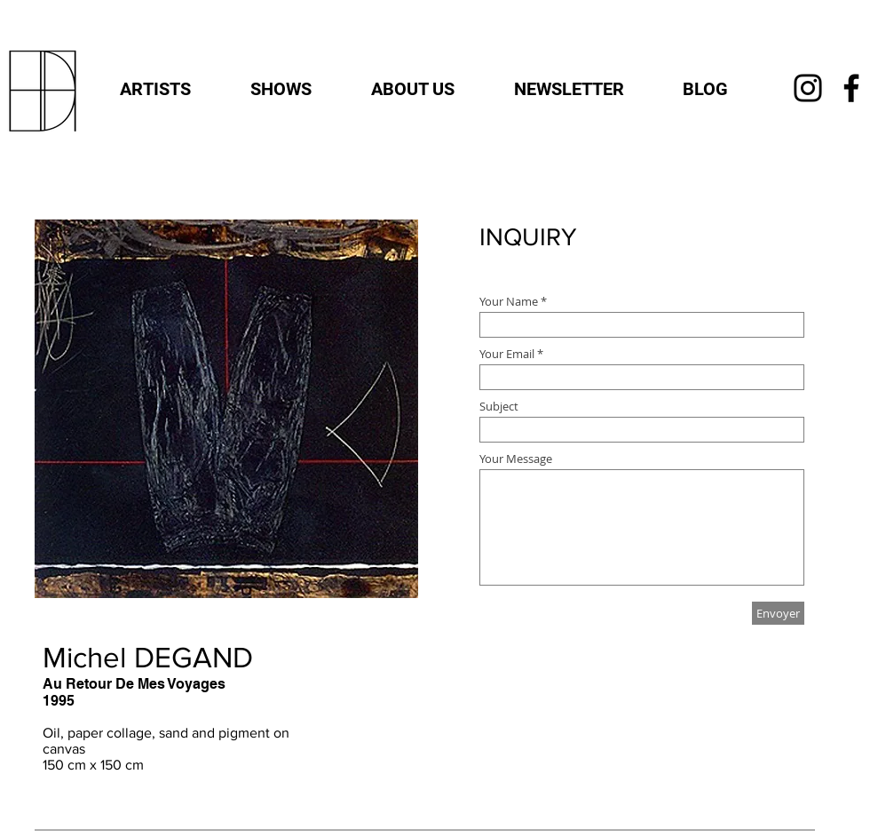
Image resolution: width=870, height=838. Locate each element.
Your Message (515, 459)
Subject (498, 406)
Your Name (510, 301)
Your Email (506, 354)
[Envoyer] (778, 613)
